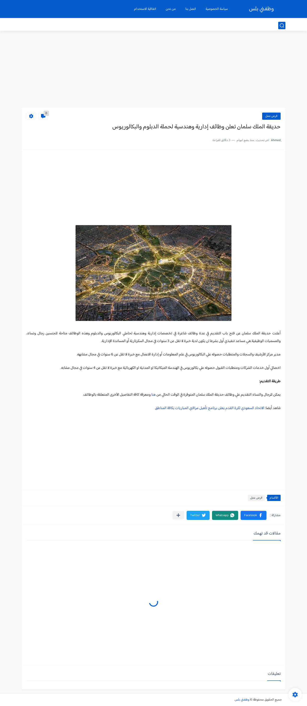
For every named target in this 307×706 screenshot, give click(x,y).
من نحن (171, 9)
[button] (253, 515)
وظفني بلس (261, 9)
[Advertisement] (153, 70)
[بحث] (281, 25)
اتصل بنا (190, 9)
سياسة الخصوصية (217, 9)
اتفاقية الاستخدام (145, 9)
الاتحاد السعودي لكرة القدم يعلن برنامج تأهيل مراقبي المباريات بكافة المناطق (209, 408)
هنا (153, 395)
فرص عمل (271, 116)
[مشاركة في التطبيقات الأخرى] (178, 515)
